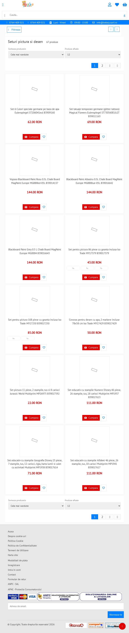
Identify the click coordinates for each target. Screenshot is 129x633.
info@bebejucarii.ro (107, 22)
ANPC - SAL (13, 584)
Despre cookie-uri (17, 536)
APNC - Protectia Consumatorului (24, 589)
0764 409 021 (16, 22)
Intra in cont (14, 569)
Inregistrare (14, 565)
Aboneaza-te (115, 614)
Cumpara (31, 136)
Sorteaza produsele (17, 48)
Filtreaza (14, 29)
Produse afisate (72, 48)
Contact (12, 574)
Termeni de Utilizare (18, 550)
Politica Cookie (15, 540)
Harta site (13, 555)
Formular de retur (17, 579)
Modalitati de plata (18, 560)
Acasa (11, 531)
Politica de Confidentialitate (22, 545)
